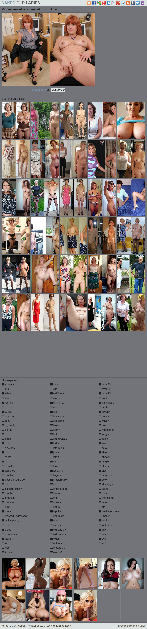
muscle (55, 502)
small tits (105, 475)
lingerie (56, 475)
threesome (106, 497)
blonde (7, 443)
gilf (53, 389)
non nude (57, 516)
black (6, 439)
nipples (55, 511)
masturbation (59, 479)
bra (5, 461)
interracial (57, 448)
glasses (56, 398)
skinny (104, 466)
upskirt (104, 516)
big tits (7, 429)
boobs (7, 452)
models (56, 493)
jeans (55, 452)
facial (6, 538)
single (104, 461)
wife (103, 538)
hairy (54, 411)
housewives (58, 439)
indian (55, 443)
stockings (106, 484)
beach (7, 411)
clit (5, 484)
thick (103, 493)
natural (55, 507)
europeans (9, 534)
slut (102, 470)
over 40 (56, 552)
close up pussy (12, 488)
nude (54, 520)
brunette (8, 466)
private (104, 416)
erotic (6, 529)
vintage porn (107, 525)
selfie (103, 439)
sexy (103, 448)
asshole (8, 402)
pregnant (105, 411)
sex (102, 443)
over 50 (105, 384)
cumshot (8, 502)
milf (53, 484)
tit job (103, 502)
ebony (7, 525)
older (54, 538)
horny (55, 429)
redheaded (106, 429)
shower (104, 457)
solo (103, 479)
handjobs (57, 420)
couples (8, 493)
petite (103, 407)
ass (5, 398)
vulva (103, 529)
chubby (7, 475)
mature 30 (57, 547)
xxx (102, 543)
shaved (104, 452)
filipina (7, 552)
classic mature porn (14, 479)
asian (6, 393)
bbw (5, 407)
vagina (104, 520)
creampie (8, 497)
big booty (8, 425)
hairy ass (57, 416)
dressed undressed (14, 516)
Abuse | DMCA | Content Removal (19, 625)
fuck (54, 384)
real (102, 425)
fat (4, 543)
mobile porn (58, 488)
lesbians (56, 470)
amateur (8, 384)
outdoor (56, 543)
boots (6, 457)
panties (104, 398)
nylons (55, 525)
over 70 (105, 393)
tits (102, 507)
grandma (57, 402)
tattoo (103, 488)
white (103, 534)
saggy (104, 434)
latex (54, 457)
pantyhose (106, 402)
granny (55, 407)
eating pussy (10, 520)
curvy (6, 511)
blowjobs (8, 448)
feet (5, 547)
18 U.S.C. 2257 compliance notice (53, 625)
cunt (6, 507)
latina (55, 461)
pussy (104, 420)
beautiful (8, 416)
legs (54, 466)
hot (53, 434)
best (6, 420)
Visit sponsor (58, 90)
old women (58, 534)
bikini (6, 434)
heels (55, 425)
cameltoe (8, 470)
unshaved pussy (110, 511)
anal (6, 389)
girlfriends (57, 393)
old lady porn (59, 529)
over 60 (105, 389)
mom (54, 497)
